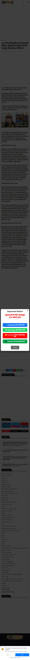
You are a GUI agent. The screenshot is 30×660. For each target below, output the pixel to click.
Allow (22, 654)
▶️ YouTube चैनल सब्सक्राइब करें (15, 335)
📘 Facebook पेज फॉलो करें (15, 325)
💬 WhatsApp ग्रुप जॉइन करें (15, 330)
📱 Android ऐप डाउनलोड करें (15, 341)
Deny (7, 654)
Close (15, 347)
